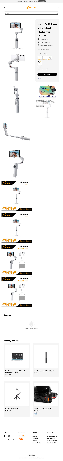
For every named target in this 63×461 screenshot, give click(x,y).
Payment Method (37, 442)
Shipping (35, 440)
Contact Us (35, 438)
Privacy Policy (30, 458)
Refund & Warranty (39, 458)
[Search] (56, 12)
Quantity (40, 67)
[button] (4, 7)
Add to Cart (47, 74)
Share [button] (40, 78)
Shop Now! (42, 1)
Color (42, 53)
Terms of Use (22, 458)
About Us (35, 436)
